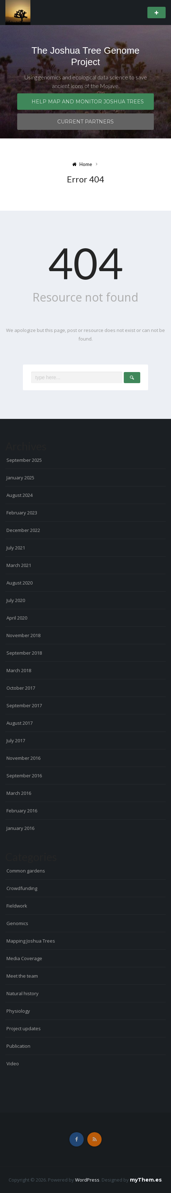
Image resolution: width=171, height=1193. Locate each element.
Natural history (22, 993)
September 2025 (24, 460)
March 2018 (18, 670)
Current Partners (85, 121)
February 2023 (21, 512)
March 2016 (18, 793)
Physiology (18, 1011)
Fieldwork (16, 906)
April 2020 (16, 618)
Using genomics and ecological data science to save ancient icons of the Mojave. (85, 81)
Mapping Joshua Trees (30, 941)
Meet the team (22, 976)
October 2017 (20, 688)
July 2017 (15, 740)
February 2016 (21, 810)
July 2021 (15, 547)
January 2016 (20, 828)
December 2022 (23, 530)
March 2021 (18, 565)
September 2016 (24, 775)
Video (12, 1063)
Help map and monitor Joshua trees (87, 101)
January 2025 (20, 477)
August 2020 (19, 583)
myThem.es (146, 1180)
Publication (18, 1046)
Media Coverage (24, 958)
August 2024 (19, 495)
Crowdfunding (21, 888)
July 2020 (15, 600)
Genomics (17, 923)
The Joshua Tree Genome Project (85, 56)
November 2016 (23, 758)
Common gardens (25, 870)
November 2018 (23, 635)
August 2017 (19, 723)
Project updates (23, 1028)
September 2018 (24, 653)
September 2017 (24, 705)
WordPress (87, 1180)
